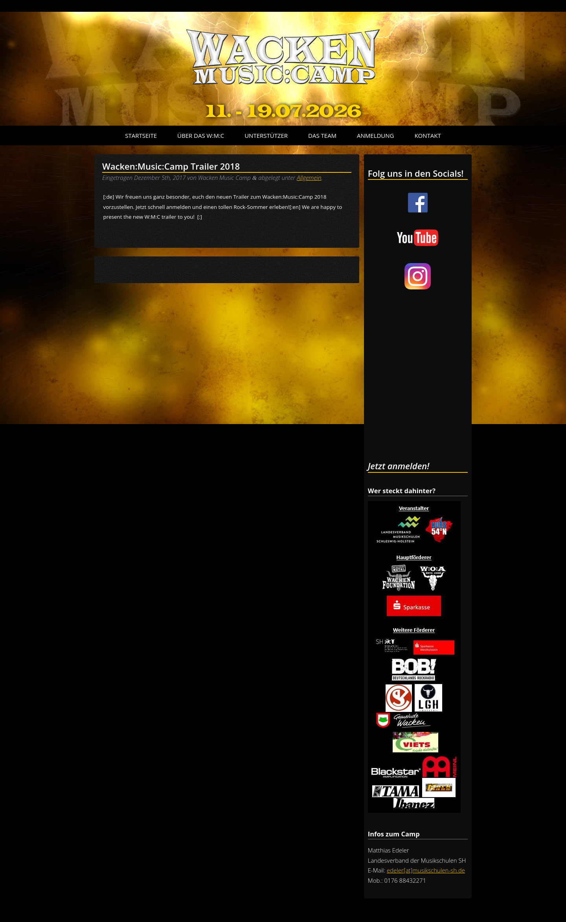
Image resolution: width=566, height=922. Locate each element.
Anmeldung (375, 135)
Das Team (322, 135)
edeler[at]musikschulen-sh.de (426, 870)
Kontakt (427, 135)
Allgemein (309, 177)
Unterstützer (266, 135)
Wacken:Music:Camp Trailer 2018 (171, 166)
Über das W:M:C (200, 135)
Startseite (141, 135)
